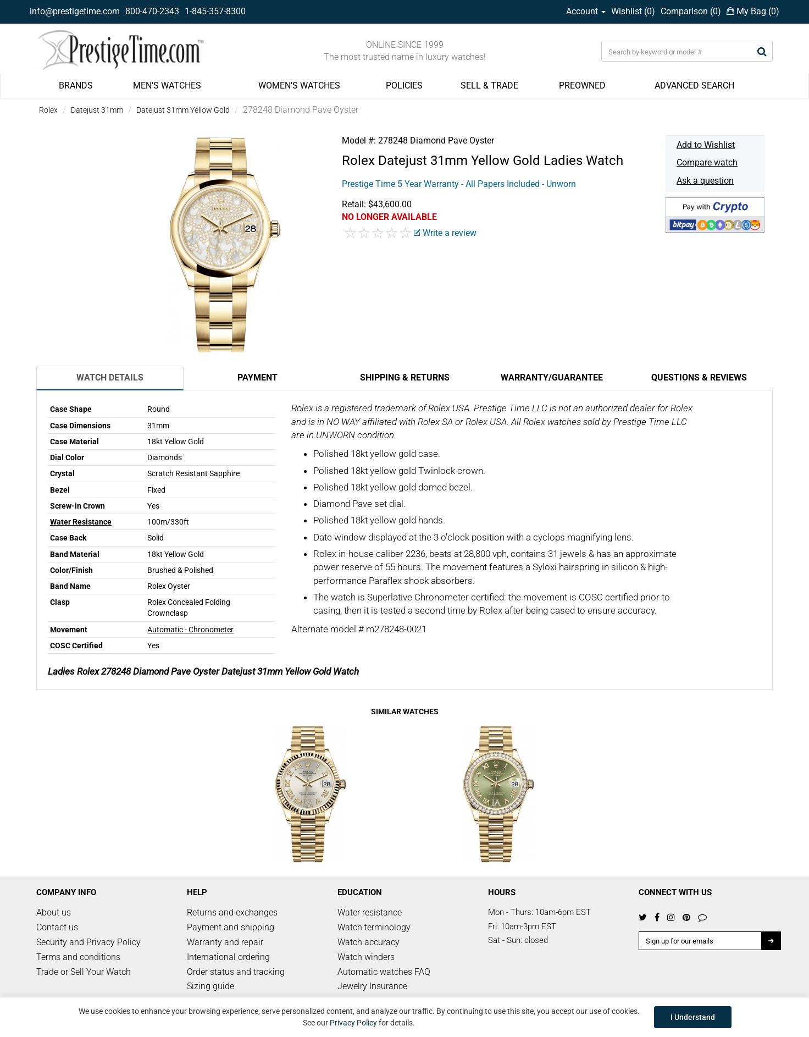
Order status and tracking (236, 972)
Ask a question (705, 180)
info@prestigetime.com (75, 11)
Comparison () (691, 11)
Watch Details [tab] (109, 377)
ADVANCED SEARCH (694, 85)
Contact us (57, 927)
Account (586, 11)
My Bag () (753, 11)
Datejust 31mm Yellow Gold (183, 110)
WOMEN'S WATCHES (299, 85)
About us (53, 912)
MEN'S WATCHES (167, 85)
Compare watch (707, 162)
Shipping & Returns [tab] (405, 377)
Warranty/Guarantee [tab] (552, 377)
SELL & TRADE (489, 85)
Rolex (48, 110)
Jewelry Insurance (372, 986)
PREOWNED (582, 85)
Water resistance (369, 912)
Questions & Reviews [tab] (699, 377)
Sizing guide (210, 986)
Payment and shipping (230, 927)
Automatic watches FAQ (383, 972)
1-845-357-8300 (215, 11)
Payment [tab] (257, 377)
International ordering (228, 957)
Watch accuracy (368, 942)
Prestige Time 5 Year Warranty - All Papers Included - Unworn (459, 184)
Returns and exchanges (232, 912)
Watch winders (366, 957)
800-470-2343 (152, 11)
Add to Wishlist (706, 145)
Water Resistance (81, 521)
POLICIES (404, 85)
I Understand (693, 1017)
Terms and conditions (78, 957)
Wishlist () (633, 11)
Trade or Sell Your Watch (83, 972)
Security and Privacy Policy (88, 942)
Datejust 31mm (97, 110)
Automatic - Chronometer (190, 629)
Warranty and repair (225, 942)
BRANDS (76, 85)
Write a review (445, 233)
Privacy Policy (353, 1022)
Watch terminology (374, 927)
